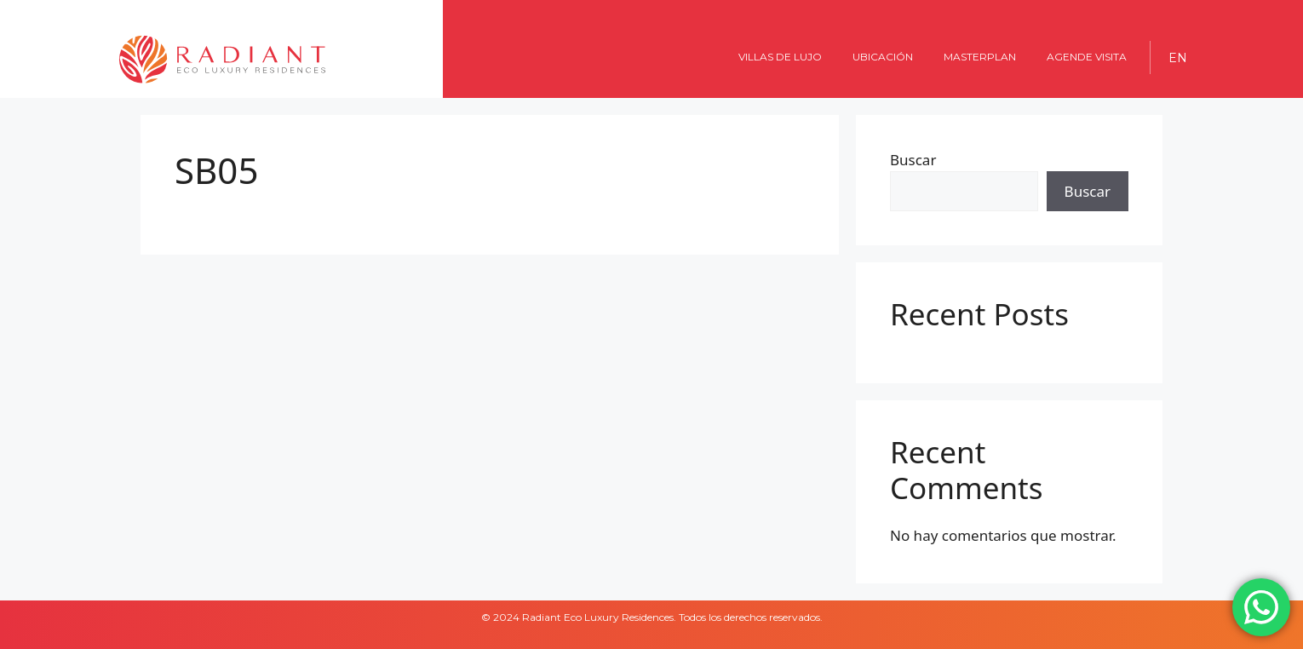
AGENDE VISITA (1087, 56)
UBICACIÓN (882, 56)
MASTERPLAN (980, 56)
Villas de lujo (780, 56)
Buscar (913, 159)
